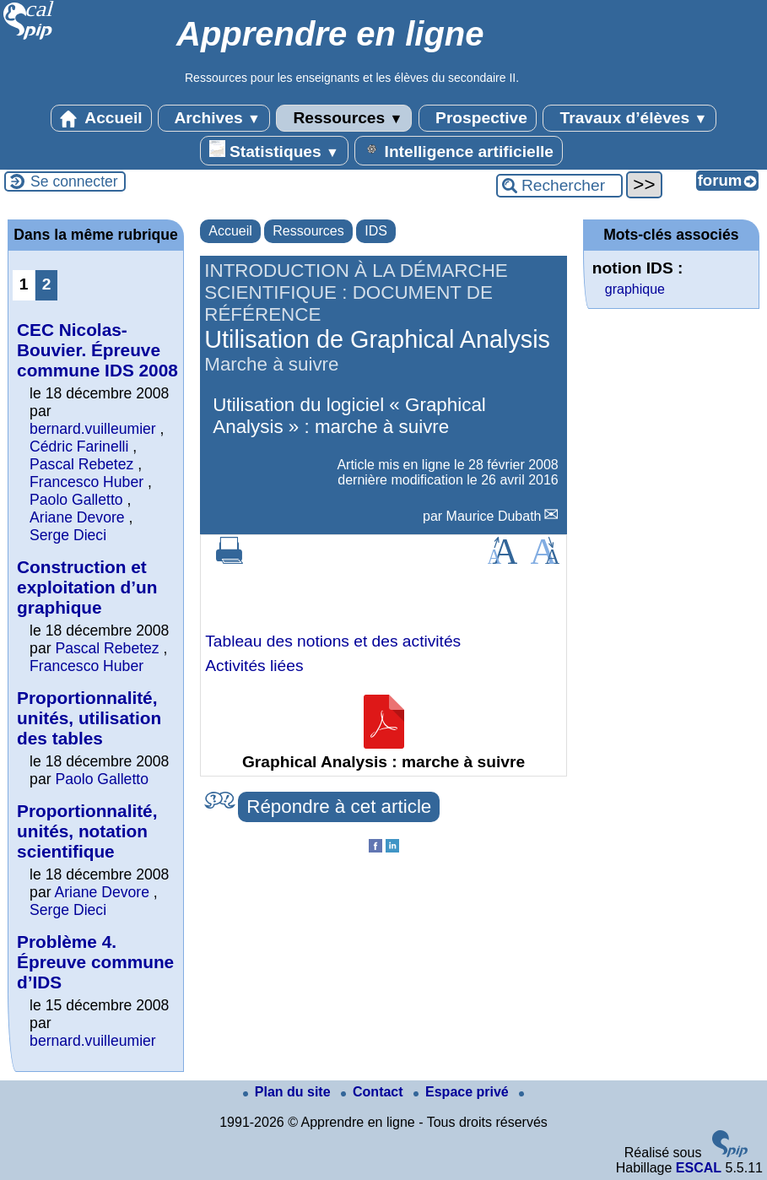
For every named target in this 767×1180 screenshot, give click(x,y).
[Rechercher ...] (559, 186)
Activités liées (254, 665)
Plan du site (288, 1092)
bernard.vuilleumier (93, 428)
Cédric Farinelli (79, 446)
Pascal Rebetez (81, 464)
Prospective (477, 118)
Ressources (343, 118)
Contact (374, 1092)
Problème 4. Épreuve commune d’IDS (95, 962)
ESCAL (698, 1168)
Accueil (101, 118)
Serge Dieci (68, 535)
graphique (635, 289)
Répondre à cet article (338, 806)
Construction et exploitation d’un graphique (87, 587)
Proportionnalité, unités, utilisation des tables (89, 718)
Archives (214, 118)
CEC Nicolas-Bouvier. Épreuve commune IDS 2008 (97, 350)
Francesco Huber (86, 482)
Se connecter (74, 181)
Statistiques (274, 150)
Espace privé (462, 1092)
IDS (376, 231)
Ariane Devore (77, 517)
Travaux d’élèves (629, 118)
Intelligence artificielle (459, 150)
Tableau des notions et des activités (333, 641)
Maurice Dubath (494, 516)
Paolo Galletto (76, 499)
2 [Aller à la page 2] (46, 284)
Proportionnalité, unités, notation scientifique (87, 831)
